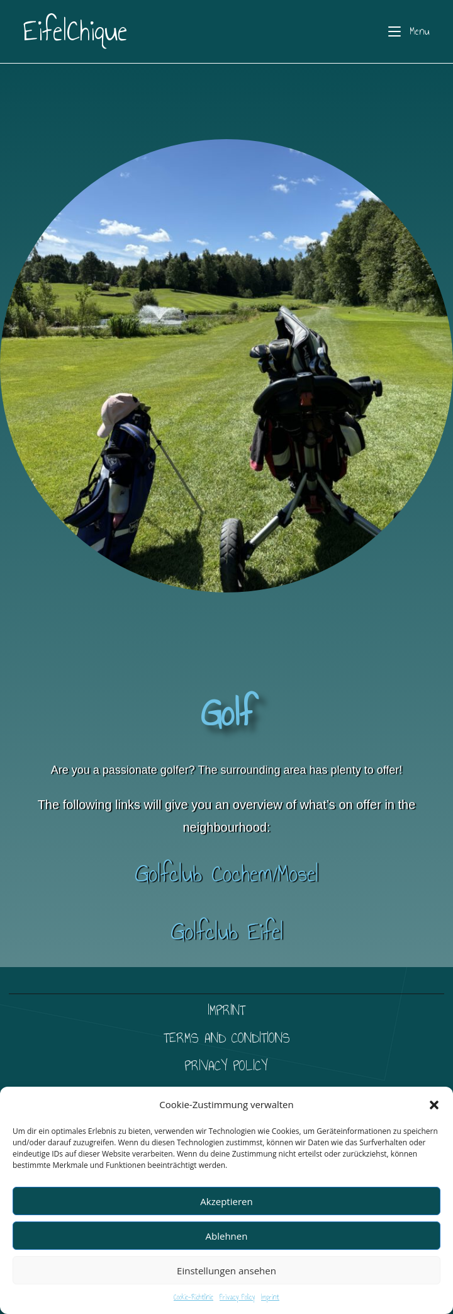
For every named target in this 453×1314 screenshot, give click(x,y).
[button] (434, 1105)
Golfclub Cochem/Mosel (226, 874)
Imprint (270, 1297)
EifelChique (75, 31)
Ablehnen (227, 1236)
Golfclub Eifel (227, 931)
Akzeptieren (226, 1201)
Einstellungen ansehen (226, 1270)
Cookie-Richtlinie (193, 1297)
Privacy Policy (237, 1297)
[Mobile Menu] (409, 31)
